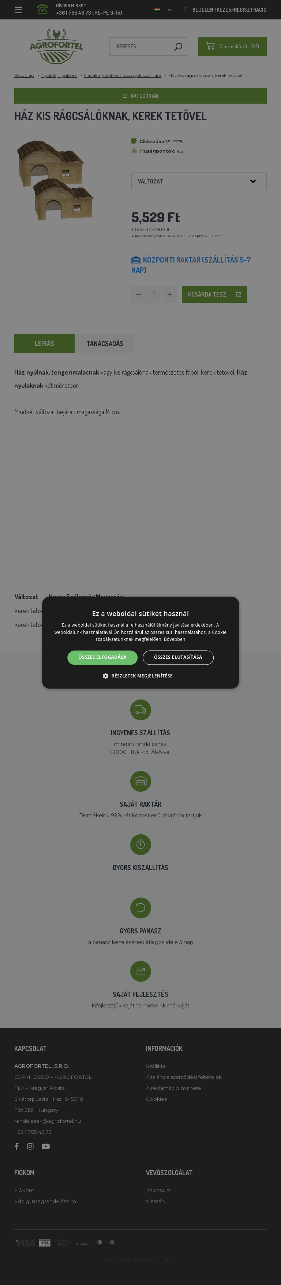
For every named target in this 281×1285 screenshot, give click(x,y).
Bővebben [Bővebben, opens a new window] (175, 639)
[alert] (140, 642)
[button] (140, 675)
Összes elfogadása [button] (102, 657)
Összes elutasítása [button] (178, 657)
